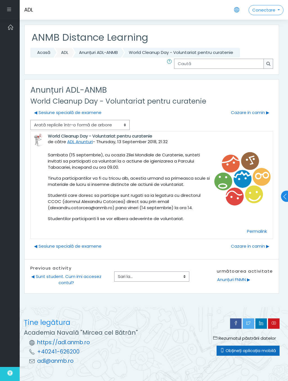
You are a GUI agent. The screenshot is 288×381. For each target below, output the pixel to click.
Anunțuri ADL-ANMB (98, 52)
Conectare (264, 10)
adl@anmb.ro (55, 361)
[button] (170, 64)
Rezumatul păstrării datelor (244, 338)
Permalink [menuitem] (257, 231)
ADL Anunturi (80, 142)
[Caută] (219, 64)
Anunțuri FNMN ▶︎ (233, 279)
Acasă (43, 52)
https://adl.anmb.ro (63, 342)
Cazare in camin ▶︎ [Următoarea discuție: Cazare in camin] (250, 112)
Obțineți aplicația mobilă (248, 350)
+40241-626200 (58, 351)
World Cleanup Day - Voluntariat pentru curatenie (181, 52)
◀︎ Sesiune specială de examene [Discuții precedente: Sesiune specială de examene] (68, 112)
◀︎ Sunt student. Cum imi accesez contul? (67, 279)
